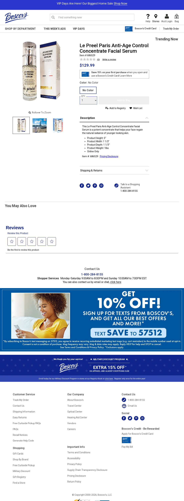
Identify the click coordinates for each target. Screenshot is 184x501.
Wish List (137, 108)
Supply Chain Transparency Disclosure (87, 470)
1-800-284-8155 (129, 191)
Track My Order (171, 28)
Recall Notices (20, 435)
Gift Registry (19, 477)
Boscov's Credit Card (140, 29)
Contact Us (18, 405)
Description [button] (87, 118)
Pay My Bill (127, 446)
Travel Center (74, 405)
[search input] (92, 17)
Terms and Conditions (78, 452)
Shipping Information (24, 411)
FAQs (15, 429)
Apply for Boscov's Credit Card (137, 433)
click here (115, 282)
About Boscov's (75, 400)
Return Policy (74, 481)
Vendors (71, 423)
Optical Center (74, 411)
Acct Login (166, 18)
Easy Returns (20, 417)
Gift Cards (18, 453)
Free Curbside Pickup (24, 465)
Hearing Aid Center (77, 417)
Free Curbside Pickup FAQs (27, 423)
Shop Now (120, 3)
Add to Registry (118, 108)
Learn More (126, 75)
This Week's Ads (55, 28)
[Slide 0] (21, 125)
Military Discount (21, 471)
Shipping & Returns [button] (91, 170)
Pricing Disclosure (76, 475)
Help (148, 18)
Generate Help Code (23, 440)
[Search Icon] (53, 17)
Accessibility (73, 458)
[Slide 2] (57, 125)
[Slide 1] (39, 125)
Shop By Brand (20, 459)
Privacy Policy (74, 464)
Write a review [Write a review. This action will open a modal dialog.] (109, 59)
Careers (71, 429)
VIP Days (79, 28)
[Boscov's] (16, 17)
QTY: (83, 96)
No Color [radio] (88, 90)
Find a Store (19, 482)
